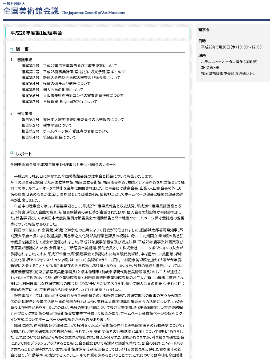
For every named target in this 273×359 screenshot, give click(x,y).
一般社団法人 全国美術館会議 (96, 8)
